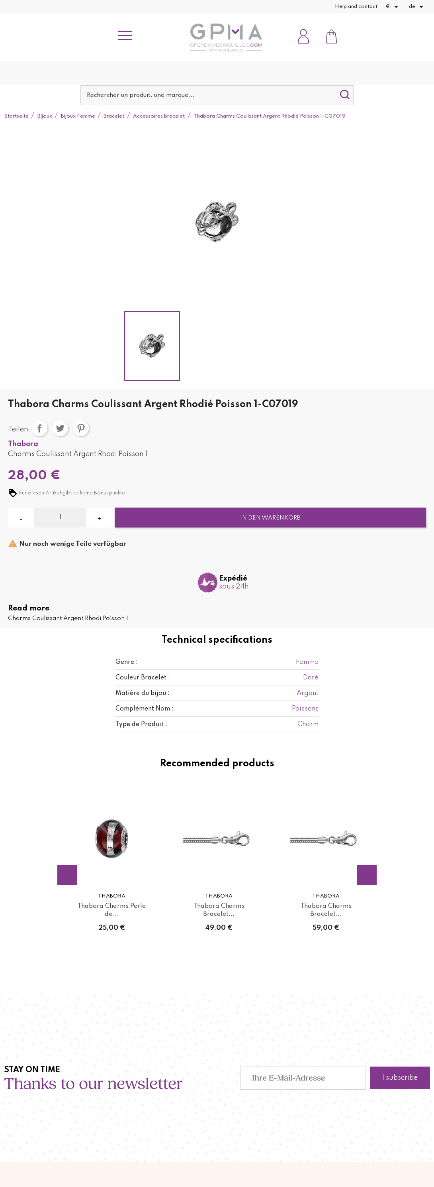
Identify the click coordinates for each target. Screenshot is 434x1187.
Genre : (126, 662)
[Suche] (217, 95)
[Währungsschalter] (393, 7)
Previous (67, 875)
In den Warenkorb (270, 518)
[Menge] (60, 518)
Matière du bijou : (142, 693)
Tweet (60, 428)
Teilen (39, 428)
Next (367, 875)
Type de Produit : (141, 724)
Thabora (23, 444)
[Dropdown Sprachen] (417, 7)
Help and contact (356, 6)
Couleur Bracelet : (142, 678)
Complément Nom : (144, 709)
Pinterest (81, 428)
